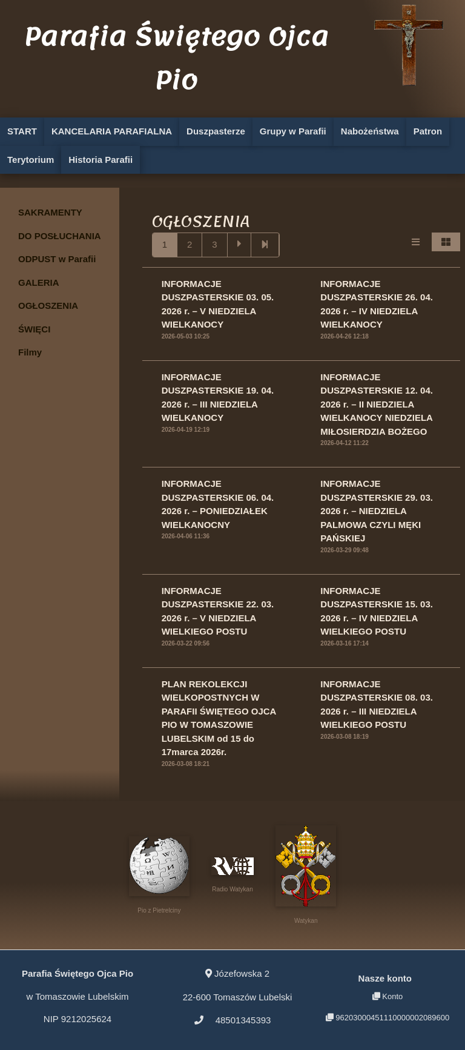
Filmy (30, 352)
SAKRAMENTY (50, 212)
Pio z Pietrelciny (159, 875)
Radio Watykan (232, 875)
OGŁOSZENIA (48, 305)
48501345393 (232, 1020)
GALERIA (38, 282)
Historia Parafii (100, 159)
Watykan (305, 874)
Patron (428, 131)
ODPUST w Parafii (57, 259)
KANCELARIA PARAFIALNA (111, 131)
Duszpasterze (215, 131)
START (22, 131)
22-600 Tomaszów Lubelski (237, 984)
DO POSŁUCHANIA (59, 236)
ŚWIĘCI (34, 329)
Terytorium (30, 159)
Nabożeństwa (370, 131)
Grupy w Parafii (293, 131)
